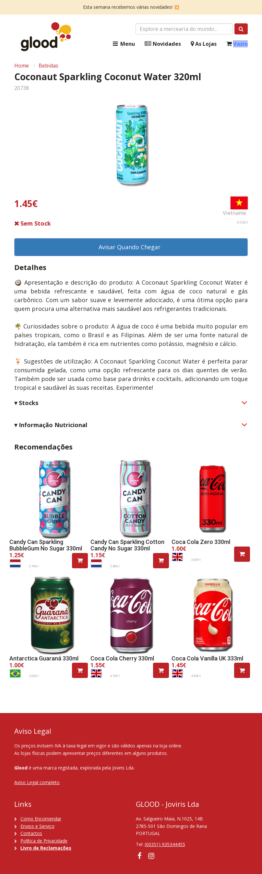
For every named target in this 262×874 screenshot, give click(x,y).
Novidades (163, 44)
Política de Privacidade (43, 841)
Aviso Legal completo (37, 782)
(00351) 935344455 (165, 844)
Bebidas (48, 65)
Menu (123, 44)
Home (21, 65)
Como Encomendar (40, 819)
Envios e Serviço (37, 826)
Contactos (31, 833)
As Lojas (204, 44)
